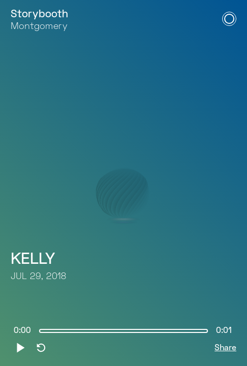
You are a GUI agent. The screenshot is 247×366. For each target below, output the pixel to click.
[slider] (123, 331)
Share (225, 348)
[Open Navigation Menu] (229, 19)
